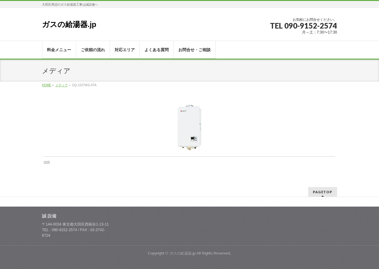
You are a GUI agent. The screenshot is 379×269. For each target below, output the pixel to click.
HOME (46, 85)
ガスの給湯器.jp (69, 24)
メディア (61, 85)
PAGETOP (322, 192)
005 (47, 162)
